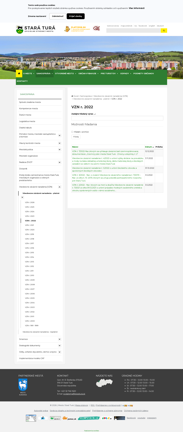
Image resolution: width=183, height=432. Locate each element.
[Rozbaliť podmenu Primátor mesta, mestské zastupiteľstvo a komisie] (60, 135)
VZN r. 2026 (29, 202)
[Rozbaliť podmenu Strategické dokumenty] (60, 345)
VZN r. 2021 (29, 225)
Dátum (148, 147)
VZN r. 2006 (30, 294)
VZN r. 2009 (30, 280)
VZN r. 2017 (29, 243)
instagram (151, 418)
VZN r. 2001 (29, 316)
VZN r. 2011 (29, 271)
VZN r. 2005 (29, 298)
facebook (143, 26)
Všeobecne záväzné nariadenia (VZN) (35, 187)
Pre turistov (108, 73)
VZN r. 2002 (29, 312)
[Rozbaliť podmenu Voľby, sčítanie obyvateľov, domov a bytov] (60, 352)
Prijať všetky (75, 16)
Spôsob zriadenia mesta (30, 102)
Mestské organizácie (28, 156)
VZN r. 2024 (29, 211)
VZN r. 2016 (29, 248)
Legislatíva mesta (27, 121)
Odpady (124, 73)
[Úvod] (19, 73)
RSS (135, 26)
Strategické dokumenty (29, 346)
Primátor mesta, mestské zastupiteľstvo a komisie (37, 135)
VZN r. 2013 (29, 262)
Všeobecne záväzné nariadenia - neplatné (40, 332)
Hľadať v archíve (80, 132)
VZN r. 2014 (29, 257)
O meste (27, 73)
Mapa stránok (126, 26)
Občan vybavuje (87, 73)
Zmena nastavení (37, 16)
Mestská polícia (26, 150)
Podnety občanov (143, 73)
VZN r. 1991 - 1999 (31, 325)
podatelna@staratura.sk (74, 394)
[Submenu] (33, 73)
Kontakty (22, 81)
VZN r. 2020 (29, 230)
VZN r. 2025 (29, 207)
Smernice (23, 339)
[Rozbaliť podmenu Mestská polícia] (60, 149)
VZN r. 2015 (29, 252)
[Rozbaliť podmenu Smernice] (60, 339)
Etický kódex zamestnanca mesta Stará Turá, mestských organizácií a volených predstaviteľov (39, 178)
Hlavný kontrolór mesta (29, 143)
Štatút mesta (25, 115)
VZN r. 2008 (30, 284)
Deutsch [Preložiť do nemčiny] (160, 26)
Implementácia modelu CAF (31, 358)
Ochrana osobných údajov (136, 411)
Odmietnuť (57, 16)
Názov (75, 147)
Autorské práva (41, 411)
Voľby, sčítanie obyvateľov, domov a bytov (38, 352)
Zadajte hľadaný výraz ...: (83, 114)
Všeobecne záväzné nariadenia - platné (41, 193)
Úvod (75, 96)
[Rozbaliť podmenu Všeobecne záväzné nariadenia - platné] (22, 197)
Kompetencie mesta (28, 109)
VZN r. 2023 (29, 216)
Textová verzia (113, 26)
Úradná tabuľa (25, 128)
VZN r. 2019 (29, 234)
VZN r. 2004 (30, 303)
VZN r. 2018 (29, 239)
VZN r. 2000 (30, 321)
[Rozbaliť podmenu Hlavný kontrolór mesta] (60, 143)
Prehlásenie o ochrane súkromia (107, 411)
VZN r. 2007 (29, 289)
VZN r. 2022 (30, 221)
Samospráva (43, 73)
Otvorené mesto (64, 73)
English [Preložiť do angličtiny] (152, 26)
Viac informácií (136, 8)
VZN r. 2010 (29, 275)
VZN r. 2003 (30, 307)
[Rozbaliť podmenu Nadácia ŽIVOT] (60, 162)
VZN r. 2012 (29, 266)
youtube (141, 418)
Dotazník (23, 169)
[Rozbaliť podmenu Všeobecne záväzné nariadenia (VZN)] (60, 187)
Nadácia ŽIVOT (25, 162)
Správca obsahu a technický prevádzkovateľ (70, 411)
